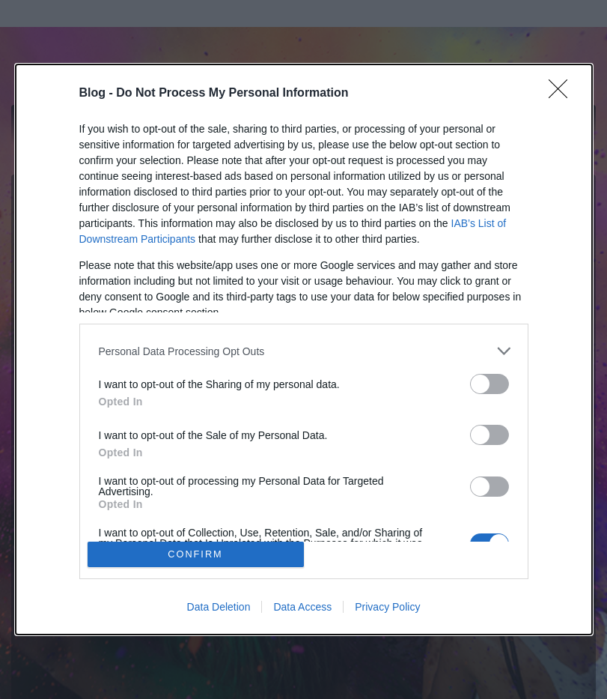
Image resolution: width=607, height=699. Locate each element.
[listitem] (304, 351)
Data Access (302, 607)
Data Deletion (219, 607)
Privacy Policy (387, 607)
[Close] (563, 93)
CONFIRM (196, 554)
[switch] (489, 384)
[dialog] (304, 349)
